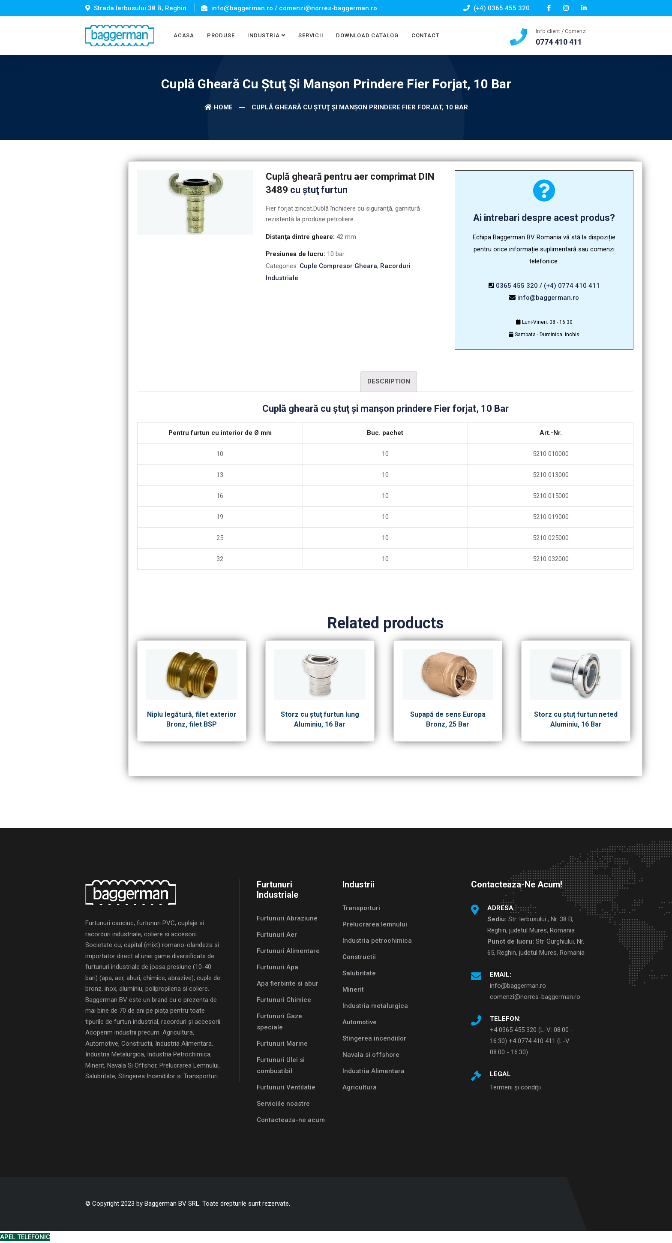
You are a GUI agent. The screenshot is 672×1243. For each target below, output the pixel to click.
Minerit (353, 989)
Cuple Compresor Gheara (338, 266)
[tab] (388, 381)
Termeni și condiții (515, 1087)
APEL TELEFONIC (25, 1237)
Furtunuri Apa (277, 967)
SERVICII (310, 35)
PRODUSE (220, 35)
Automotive (359, 1022)
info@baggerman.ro (548, 298)
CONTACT (425, 35)
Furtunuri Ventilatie (286, 1087)
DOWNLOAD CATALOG (367, 35)
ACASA (184, 35)
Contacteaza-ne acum (291, 1120)
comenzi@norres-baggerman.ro (535, 997)
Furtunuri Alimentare (288, 951)
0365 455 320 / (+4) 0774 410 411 (548, 286)
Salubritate (359, 973)
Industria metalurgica (375, 1006)
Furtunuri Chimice (284, 1000)
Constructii (359, 957)
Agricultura (359, 1087)
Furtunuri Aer (277, 934)
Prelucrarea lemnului (374, 924)
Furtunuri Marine (282, 1043)
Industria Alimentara (373, 1071)
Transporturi (361, 908)
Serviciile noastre (283, 1103)
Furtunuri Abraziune (287, 918)
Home (218, 107)
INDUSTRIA (263, 35)
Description (388, 381)
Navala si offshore (370, 1055)
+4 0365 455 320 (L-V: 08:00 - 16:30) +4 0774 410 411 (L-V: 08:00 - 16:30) (531, 1041)
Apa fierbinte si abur (287, 983)
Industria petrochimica (377, 940)
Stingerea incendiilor (374, 1038)
